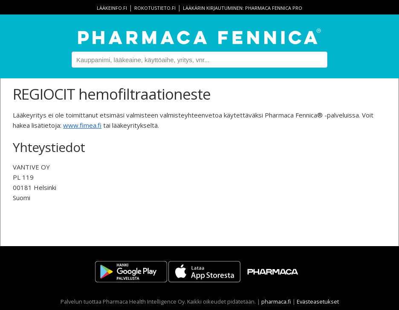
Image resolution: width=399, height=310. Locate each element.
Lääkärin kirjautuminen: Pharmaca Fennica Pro (242, 8)
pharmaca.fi (276, 301)
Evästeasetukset (318, 301)
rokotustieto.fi (155, 8)
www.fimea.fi (82, 125)
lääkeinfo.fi (112, 8)
